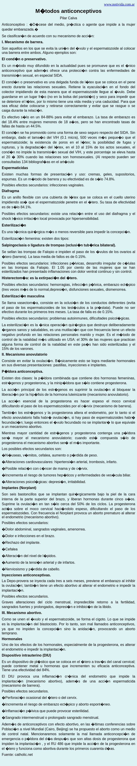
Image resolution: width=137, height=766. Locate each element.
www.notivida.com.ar (119, 4)
